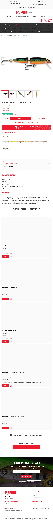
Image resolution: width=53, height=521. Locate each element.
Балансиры (39, 25)
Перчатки (26, 28)
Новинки (34, 16)
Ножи (48, 28)
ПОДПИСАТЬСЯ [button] (26, 476)
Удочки (4, 31)
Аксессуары (30, 31)
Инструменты (12, 31)
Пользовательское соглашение (14, 510)
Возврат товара (36, 497)
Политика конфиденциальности (41, 507)
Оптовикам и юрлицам (22, 16)
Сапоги (34, 28)
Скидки (35, 505)
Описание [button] (39, 156)
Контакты (43, 16)
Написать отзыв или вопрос (26, 446)
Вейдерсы (6, 28)
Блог (34, 503)
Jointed (9, 188)
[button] (13, 4)
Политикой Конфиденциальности (34, 479)
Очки (32, 25)
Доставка (35, 492)
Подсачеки (22, 31)
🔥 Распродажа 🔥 (8, 25)
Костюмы (41, 28)
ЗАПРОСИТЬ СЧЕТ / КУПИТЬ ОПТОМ (26, 122)
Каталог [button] (9, 16)
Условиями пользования (25, 480)
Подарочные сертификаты (43, 31)
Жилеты (14, 28)
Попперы (47, 25)
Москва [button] (12, 161)
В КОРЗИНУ (20, 118)
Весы (20, 28)
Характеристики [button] (14, 156)
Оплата (35, 495)
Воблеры (18, 25)
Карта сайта (9, 505)
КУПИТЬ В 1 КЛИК (41, 118)
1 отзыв (11, 377)
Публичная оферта (11, 507)
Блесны (26, 25)
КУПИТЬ (5, 256)
